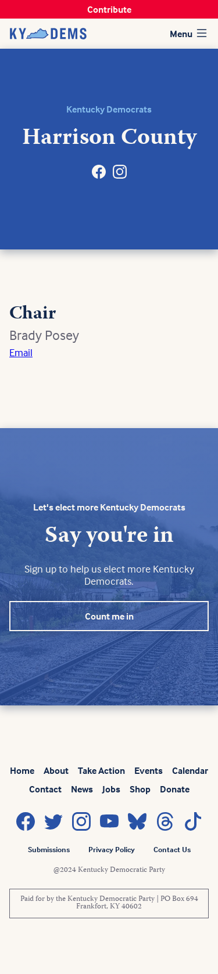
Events (148, 770)
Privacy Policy (111, 849)
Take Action (101, 770)
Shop (140, 789)
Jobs (111, 789)
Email (21, 352)
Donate (175, 789)
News (82, 789)
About (56, 770)
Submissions (49, 849)
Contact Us (172, 849)
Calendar (190, 770)
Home (22, 770)
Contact (45, 789)
